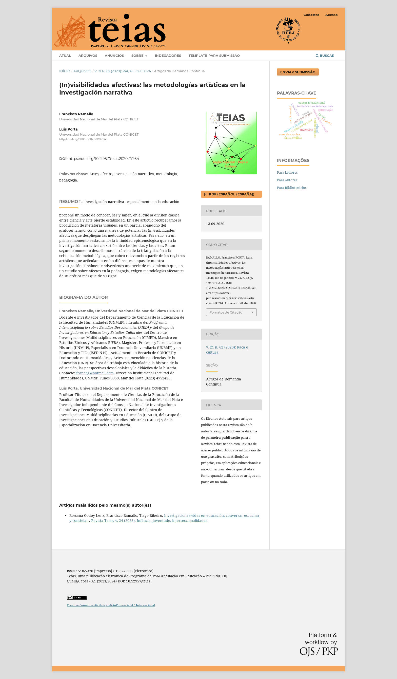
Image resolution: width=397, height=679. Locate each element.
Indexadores (168, 55)
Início (64, 71)
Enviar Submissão (297, 72)
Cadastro (312, 15)
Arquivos (87, 55)
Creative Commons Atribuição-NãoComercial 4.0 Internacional (111, 605)
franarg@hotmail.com (95, 373)
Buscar (325, 55)
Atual (65, 55)
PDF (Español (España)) (231, 194)
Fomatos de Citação (226, 312)
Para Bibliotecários (292, 187)
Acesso (331, 15)
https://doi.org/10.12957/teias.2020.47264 (104, 158)
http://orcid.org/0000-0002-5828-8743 (83, 139)
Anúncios (114, 55)
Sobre (138, 55)
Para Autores (287, 180)
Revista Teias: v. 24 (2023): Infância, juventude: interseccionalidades (149, 520)
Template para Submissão (214, 55)
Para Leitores (287, 172)
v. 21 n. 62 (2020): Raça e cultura (122, 71)
